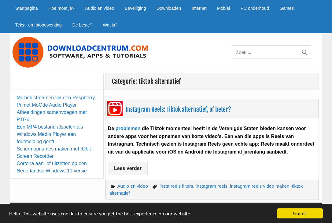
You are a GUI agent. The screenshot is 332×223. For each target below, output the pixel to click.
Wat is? (110, 25)
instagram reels (211, 186)
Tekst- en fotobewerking (38, 25)
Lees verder (128, 168)
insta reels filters (176, 186)
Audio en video (99, 8)
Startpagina (26, 8)
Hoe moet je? (61, 8)
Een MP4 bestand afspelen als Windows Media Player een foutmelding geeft (50, 134)
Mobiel (223, 8)
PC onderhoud (255, 8)
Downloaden (169, 8)
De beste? (82, 25)
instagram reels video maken (259, 186)
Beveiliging (135, 8)
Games (286, 8)
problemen (128, 128)
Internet (199, 8)
